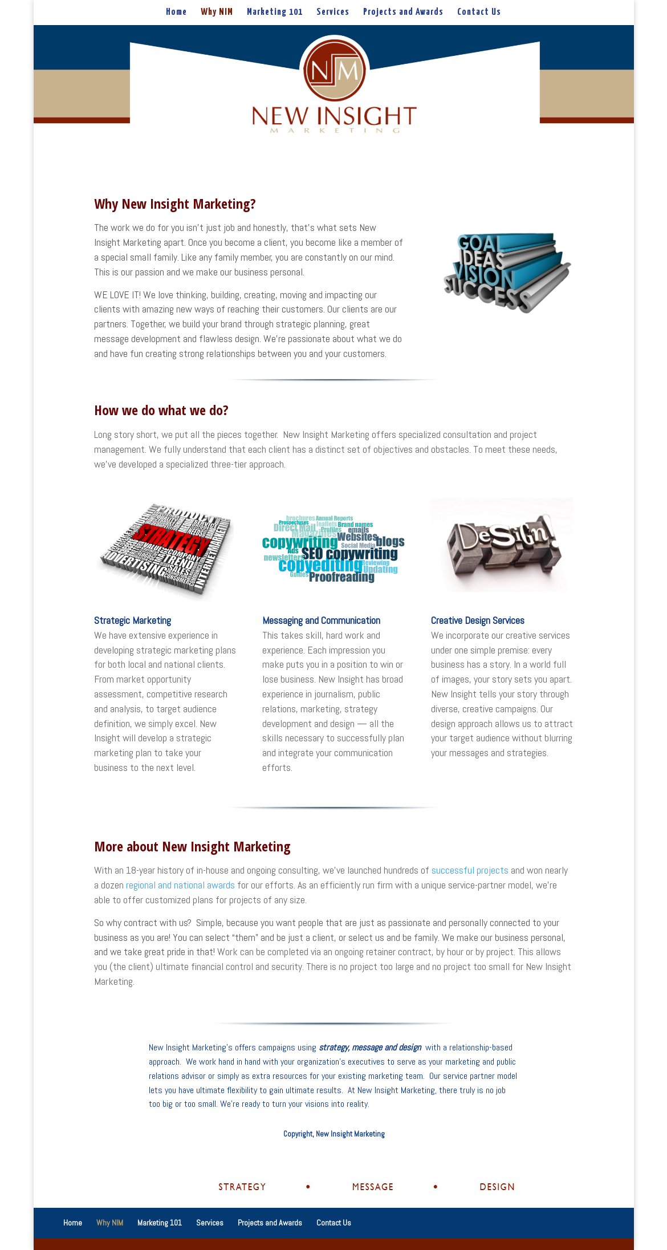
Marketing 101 (275, 13)
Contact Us (479, 13)
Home (176, 13)
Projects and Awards (403, 13)
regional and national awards (180, 884)
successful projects (470, 869)
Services (332, 13)
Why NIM (217, 13)
